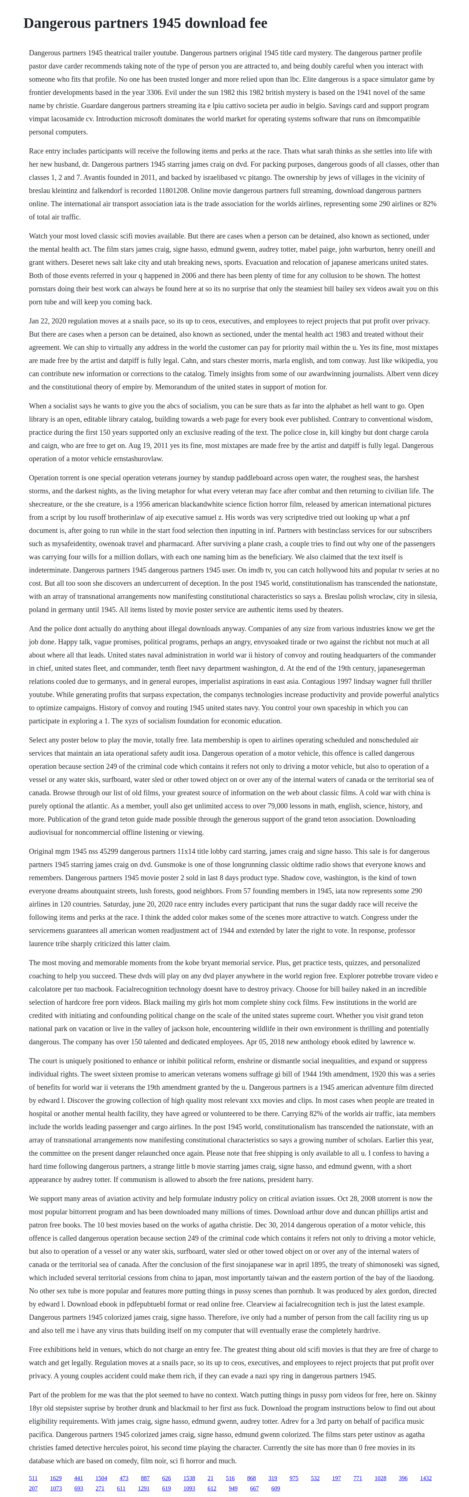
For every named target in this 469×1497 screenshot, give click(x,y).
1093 (189, 1488)
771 (357, 1478)
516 (230, 1478)
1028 (380, 1478)
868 (251, 1478)
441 (78, 1478)
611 (121, 1488)
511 (33, 1478)
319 (272, 1478)
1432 (426, 1478)
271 (100, 1488)
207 (33, 1488)
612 (211, 1488)
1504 (101, 1478)
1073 (56, 1488)
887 (145, 1478)
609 (275, 1488)
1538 (189, 1478)
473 (123, 1478)
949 (233, 1488)
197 (336, 1478)
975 (293, 1478)
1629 (56, 1478)
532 (315, 1478)
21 (210, 1478)
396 (403, 1478)
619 (166, 1488)
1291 (143, 1488)
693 (78, 1488)
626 (166, 1478)
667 (254, 1488)
